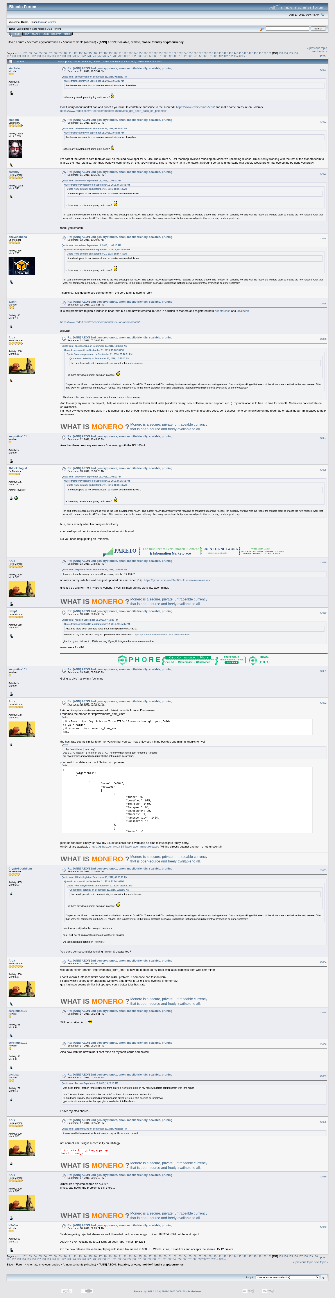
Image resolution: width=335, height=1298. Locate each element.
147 (249, 53)
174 (93, 55)
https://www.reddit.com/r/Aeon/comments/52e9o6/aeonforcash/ (100, 322)
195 (198, 55)
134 (184, 53)
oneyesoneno (18, 237)
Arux (12, 337)
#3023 (323, 173)
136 (194, 53)
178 (113, 55)
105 (39, 53)
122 (124, 53)
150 (264, 53)
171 (79, 55)
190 (173, 55)
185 (148, 55)
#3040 (323, 1227)
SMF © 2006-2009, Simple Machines (181, 1291)
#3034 (323, 962)
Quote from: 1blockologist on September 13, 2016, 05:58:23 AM (94, 877)
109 (59, 53)
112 (74, 53)
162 (34, 55)
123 (129, 53)
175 (99, 55)
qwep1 (13, 611)
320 (241, 55)
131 (169, 53)
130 (164, 53)
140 (214, 53)
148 (254, 53)
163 (39, 55)
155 (290, 53)
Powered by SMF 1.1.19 (147, 1291)
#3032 (323, 703)
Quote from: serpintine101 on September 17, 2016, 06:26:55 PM (94, 1129)
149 (259, 53)
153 (281, 53)
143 (229, 53)
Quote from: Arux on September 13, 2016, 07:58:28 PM (90, 620)
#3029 (323, 562)
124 (134, 53)
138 (204, 53)
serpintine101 (18, 436)
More (67, 34)
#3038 (323, 1122)
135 (189, 53)
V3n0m (13, 1225)
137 (199, 53)
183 (138, 55)
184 (144, 55)
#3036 (323, 1044)
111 (69, 53)
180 (124, 55)
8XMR (12, 301)
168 (63, 55)
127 (149, 53)
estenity (14, 172)
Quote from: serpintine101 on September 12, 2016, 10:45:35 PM (94, 569)
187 (158, 55)
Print (323, 55)
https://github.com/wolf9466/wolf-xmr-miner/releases (177, 580)
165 (49, 55)
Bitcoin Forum (15, 42)
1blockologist (18, 468)
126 (144, 53)
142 (224, 53)
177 (108, 55)
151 (269, 53)
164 (43, 55)
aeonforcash (223, 311)
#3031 (323, 671)
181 (128, 55)
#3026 (323, 339)
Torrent (57, 28)
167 (59, 55)
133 (179, 53)
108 (54, 53)
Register (56, 34)
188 (163, 55)
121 (119, 53)
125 (139, 53)
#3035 (323, 1012)
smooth (14, 119)
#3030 (323, 613)
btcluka (14, 1074)
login (41, 21)
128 (154, 53)
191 (178, 55)
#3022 (323, 121)
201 (228, 55)
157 (9, 55)
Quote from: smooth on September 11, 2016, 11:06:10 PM (91, 180)
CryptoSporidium (20, 868)
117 (99, 53)
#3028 (323, 469)
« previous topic (317, 48)
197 (208, 55)
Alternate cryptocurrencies (43, 42)
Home (17, 34)
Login (46, 34)
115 (89, 53)
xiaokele (14, 68)
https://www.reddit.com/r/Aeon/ (195, 107)
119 (109, 53)
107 (49, 53)
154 (285, 53)
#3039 (323, 1176)
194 (193, 55)
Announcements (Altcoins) (79, 42)
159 (19, 55)
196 (203, 55)
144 (234, 53)
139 (209, 53)
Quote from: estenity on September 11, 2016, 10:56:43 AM (94, 81)
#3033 (323, 870)
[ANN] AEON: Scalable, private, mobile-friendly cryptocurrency (141, 42)
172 (83, 55)
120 (114, 53)
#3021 (323, 70)
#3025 (323, 303)
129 (159, 53)
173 (88, 55)
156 (296, 53)
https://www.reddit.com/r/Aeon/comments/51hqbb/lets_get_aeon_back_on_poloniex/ (113, 110)
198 (213, 55)
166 (54, 55)
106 (44, 53)
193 (188, 55)
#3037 (323, 1076)
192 (183, 55)
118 (104, 53)
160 (23, 55)
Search (36, 34)
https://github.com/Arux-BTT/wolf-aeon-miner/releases (125, 846)
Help (26, 34)
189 (169, 55)
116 (94, 53)
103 (29, 53)
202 (233, 55)
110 (64, 53)
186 (153, 55)
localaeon (243, 311)
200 (223, 55)
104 (34, 53)
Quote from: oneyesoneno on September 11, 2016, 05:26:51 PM (94, 77)
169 (68, 55)
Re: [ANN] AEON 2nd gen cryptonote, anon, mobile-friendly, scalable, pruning (120, 68)
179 (118, 55)
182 (133, 55)
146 (244, 53)
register (51, 21)
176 (104, 55)
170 (74, 55)
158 (14, 55)
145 (239, 53)
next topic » (319, 51)
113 (79, 53)
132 (174, 53)
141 (219, 53)
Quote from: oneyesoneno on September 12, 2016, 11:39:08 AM (94, 346)
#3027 (323, 438)
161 (29, 55)
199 (218, 55)
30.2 (49, 28)
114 (84, 53)
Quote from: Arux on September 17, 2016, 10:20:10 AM (90, 1083)
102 (24, 53)
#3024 (323, 238)
